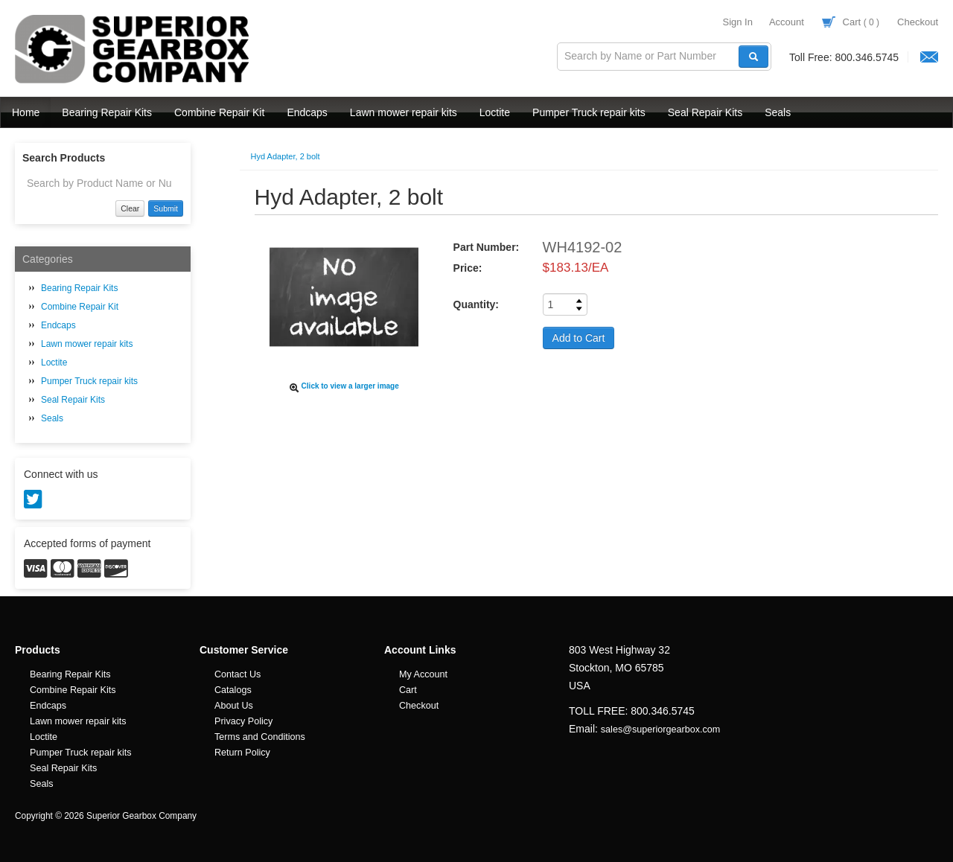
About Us (233, 705)
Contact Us (237, 674)
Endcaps (307, 112)
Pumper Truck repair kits (589, 112)
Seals (778, 112)
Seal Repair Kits (705, 112)
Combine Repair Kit (219, 112)
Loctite (494, 112)
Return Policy (242, 752)
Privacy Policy (243, 721)
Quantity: (476, 304)
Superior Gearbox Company (134, 49)
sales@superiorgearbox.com (660, 729)
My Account (423, 674)
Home (25, 112)
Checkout (917, 22)
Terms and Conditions (259, 737)
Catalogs (233, 690)
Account (786, 22)
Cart (850, 22)
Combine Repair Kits (73, 690)
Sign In (737, 22)
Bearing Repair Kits (107, 112)
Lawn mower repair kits (403, 112)
